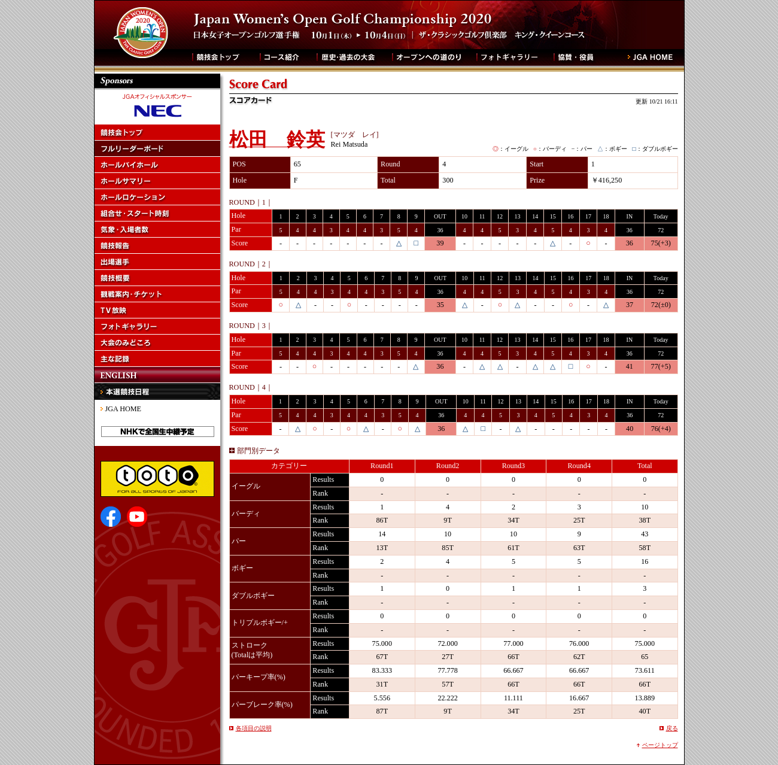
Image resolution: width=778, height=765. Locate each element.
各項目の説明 (254, 728)
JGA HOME (123, 409)
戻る (672, 728)
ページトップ (660, 745)
